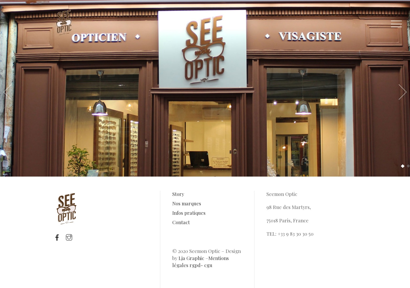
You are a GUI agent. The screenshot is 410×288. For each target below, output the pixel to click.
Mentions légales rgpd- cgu (200, 261)
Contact (181, 222)
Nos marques (186, 203)
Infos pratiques (189, 213)
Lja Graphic (191, 258)
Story (178, 194)
